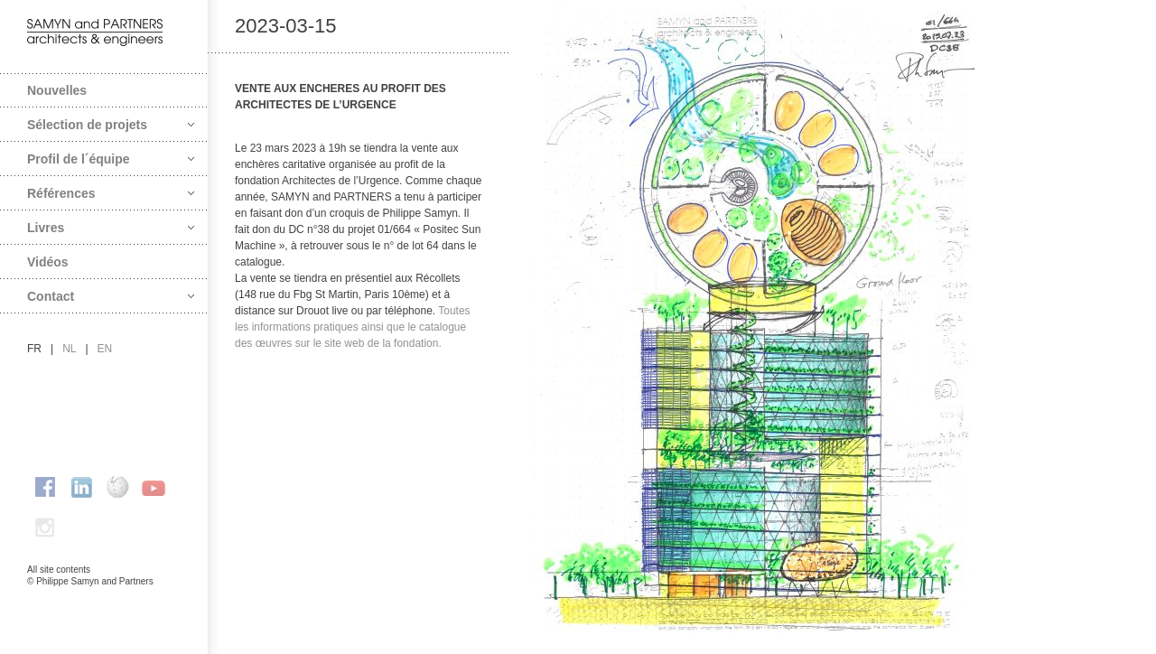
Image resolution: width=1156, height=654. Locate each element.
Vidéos (48, 262)
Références (110, 193)
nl (69, 348)
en (105, 348)
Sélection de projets (110, 124)
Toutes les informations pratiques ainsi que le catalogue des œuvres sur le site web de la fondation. (353, 327)
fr (34, 348)
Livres (110, 227)
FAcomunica (105, 599)
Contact (110, 296)
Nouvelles (57, 90)
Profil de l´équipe (110, 159)
